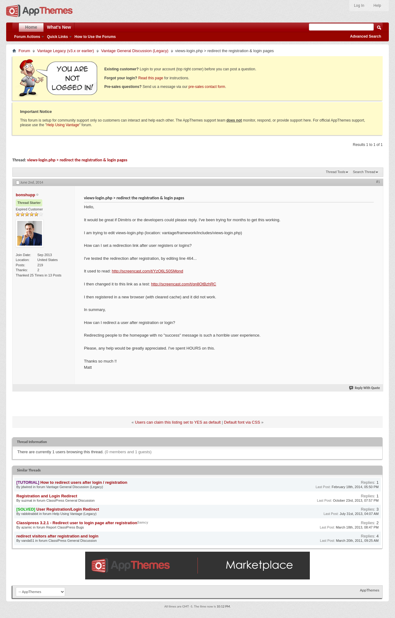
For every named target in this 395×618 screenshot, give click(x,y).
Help (377, 5)
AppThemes (369, 590)
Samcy (142, 522)
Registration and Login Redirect (46, 496)
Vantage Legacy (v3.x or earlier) (65, 50)
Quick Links (57, 37)
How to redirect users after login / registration (83, 482)
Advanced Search (365, 36)
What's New (59, 27)
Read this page (150, 78)
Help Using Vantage (63, 125)
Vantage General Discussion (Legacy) (134, 50)
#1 (378, 182)
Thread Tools (335, 172)
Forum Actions (27, 37)
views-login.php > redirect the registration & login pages (77, 160)
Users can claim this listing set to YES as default (178, 422)
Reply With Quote (365, 388)
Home (31, 27)
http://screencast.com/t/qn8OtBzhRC (183, 284)
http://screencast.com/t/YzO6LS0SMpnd (147, 271)
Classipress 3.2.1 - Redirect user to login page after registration (76, 523)
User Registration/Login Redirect (67, 509)
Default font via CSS (242, 422)
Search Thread (364, 172)
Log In (359, 5)
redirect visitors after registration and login (57, 536)
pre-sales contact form (207, 87)
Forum (24, 50)
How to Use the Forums (95, 37)
